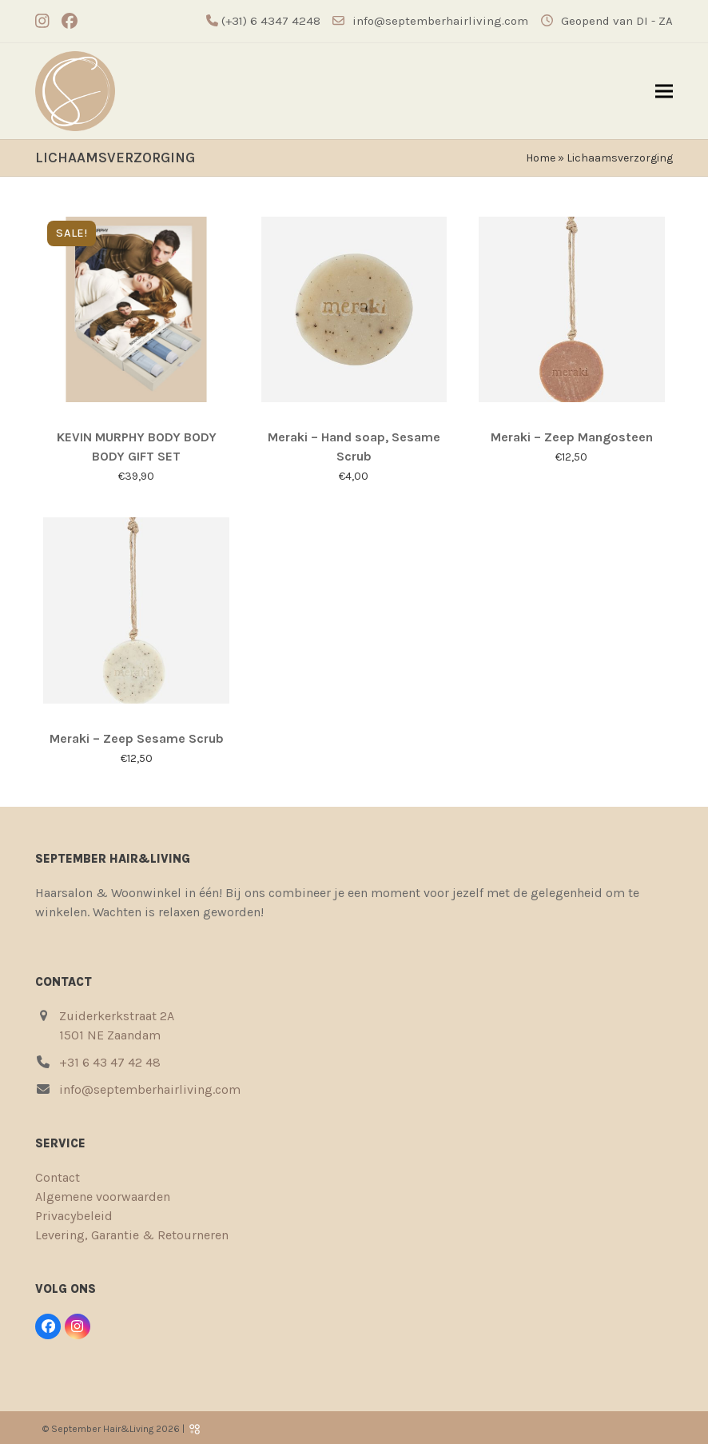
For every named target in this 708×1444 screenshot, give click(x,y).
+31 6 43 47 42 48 (110, 1062)
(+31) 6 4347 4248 (269, 21)
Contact (57, 1177)
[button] (664, 91)
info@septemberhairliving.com (440, 21)
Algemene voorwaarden (102, 1196)
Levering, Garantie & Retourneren (132, 1235)
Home (540, 158)
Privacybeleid (74, 1215)
